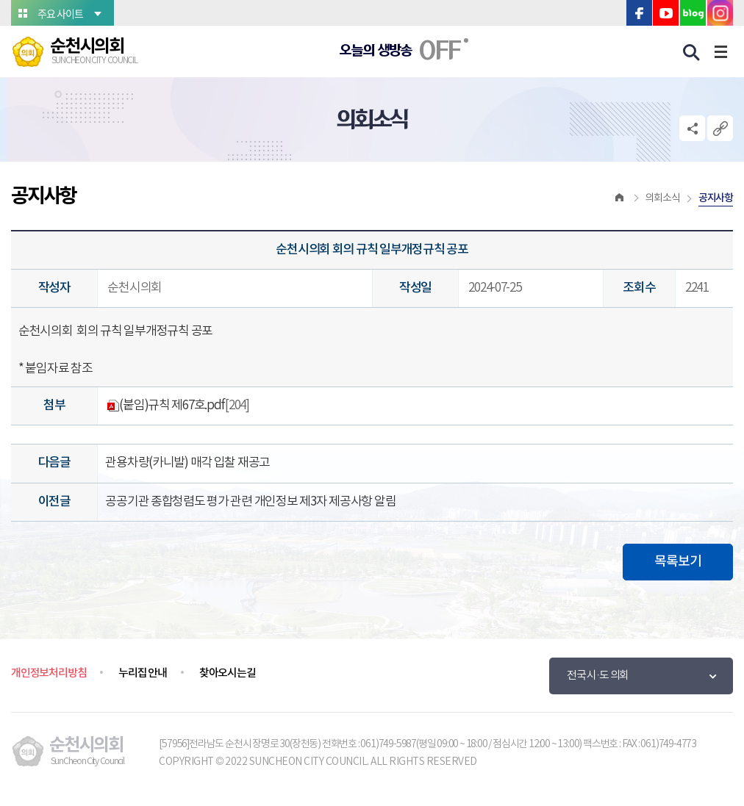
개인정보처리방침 (48, 673)
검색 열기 (692, 53)
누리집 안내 (142, 673)
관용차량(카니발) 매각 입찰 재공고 (187, 463)
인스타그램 (720, 13)
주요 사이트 (60, 13)
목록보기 (677, 561)
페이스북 (639, 13)
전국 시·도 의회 (598, 675)
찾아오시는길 (227, 673)
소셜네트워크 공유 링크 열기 (692, 128)
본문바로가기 (0, 0)
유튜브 (666, 13)
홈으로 (619, 198)
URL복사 (720, 128)
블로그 (693, 13)
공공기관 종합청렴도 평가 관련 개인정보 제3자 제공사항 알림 (250, 501)
